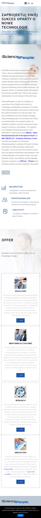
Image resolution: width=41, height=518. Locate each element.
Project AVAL (8, 469)
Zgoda (20, 515)
